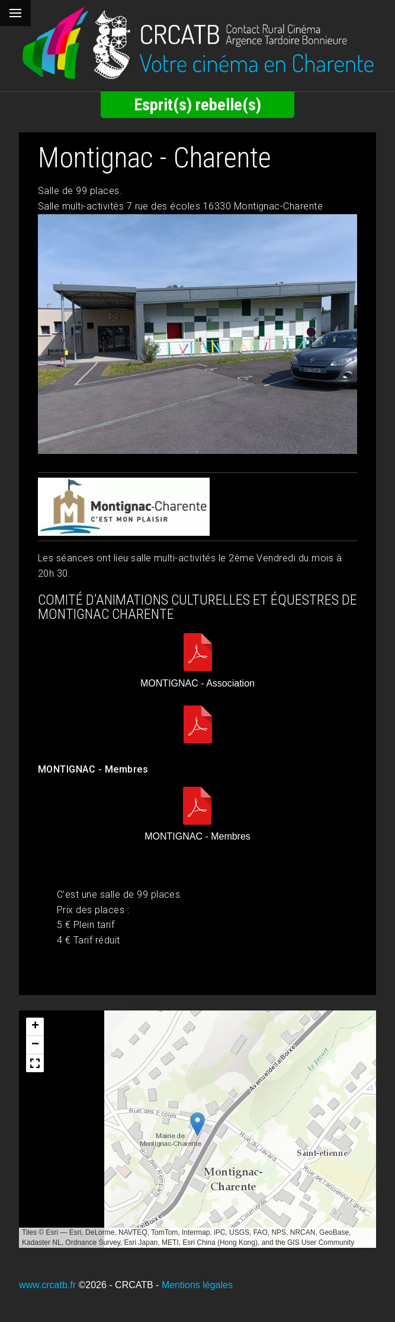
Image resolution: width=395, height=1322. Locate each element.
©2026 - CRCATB (115, 1285)
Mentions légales (197, 1285)
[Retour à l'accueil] (197, 43)
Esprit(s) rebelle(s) (197, 105)
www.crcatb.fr (47, 1285)
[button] (197, 1124)
